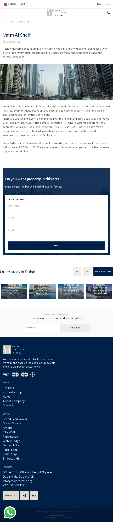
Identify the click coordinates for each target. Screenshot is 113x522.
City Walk (9, 432)
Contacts (9, 405)
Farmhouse (10, 437)
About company (14, 401)
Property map (12, 392)
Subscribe (75, 328)
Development (49, 518)
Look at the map (103, 271)
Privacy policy (56, 515)
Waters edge (11, 441)
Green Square (12, 423)
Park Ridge (10, 450)
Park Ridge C (11, 454)
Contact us (10, 495)
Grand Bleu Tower (15, 419)
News (6, 397)
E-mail (11, 230)
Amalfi (7, 428)
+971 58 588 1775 (14, 485)
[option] (14, 291)
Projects (8, 388)
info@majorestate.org (17, 481)
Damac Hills (11, 445)
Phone (11, 218)
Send (56, 246)
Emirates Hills (12, 458)
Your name (13, 206)
